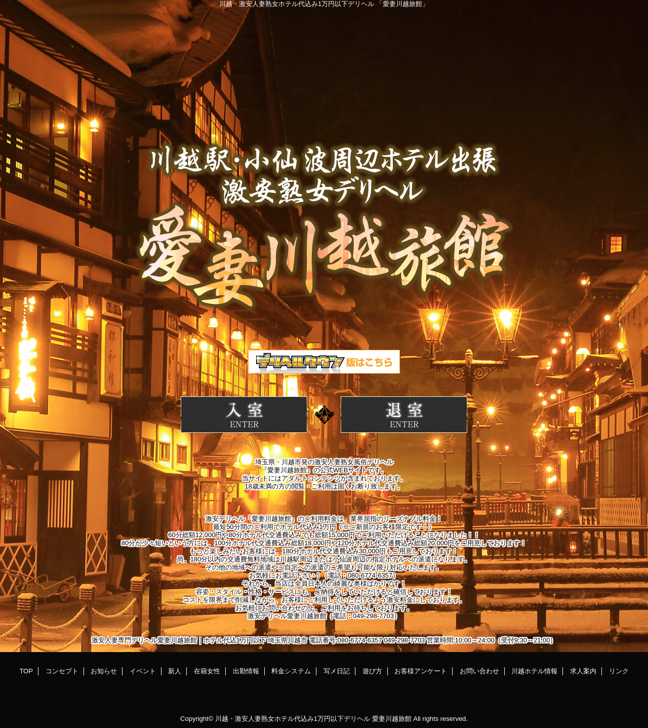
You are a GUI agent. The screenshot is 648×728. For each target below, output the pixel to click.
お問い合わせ (479, 671)
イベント (143, 671)
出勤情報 (246, 671)
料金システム (291, 671)
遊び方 (372, 671)
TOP (26, 671)
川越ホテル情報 (534, 671)
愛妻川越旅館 (392, 718)
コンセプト (62, 671)
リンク (619, 671)
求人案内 (583, 671)
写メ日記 (336, 671)
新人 (174, 671)
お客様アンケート (420, 671)
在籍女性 (207, 671)
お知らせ (104, 671)
